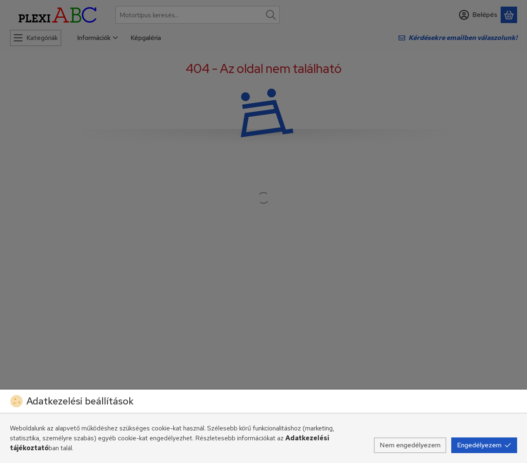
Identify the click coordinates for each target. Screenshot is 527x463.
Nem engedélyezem (410, 445)
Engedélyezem (484, 445)
